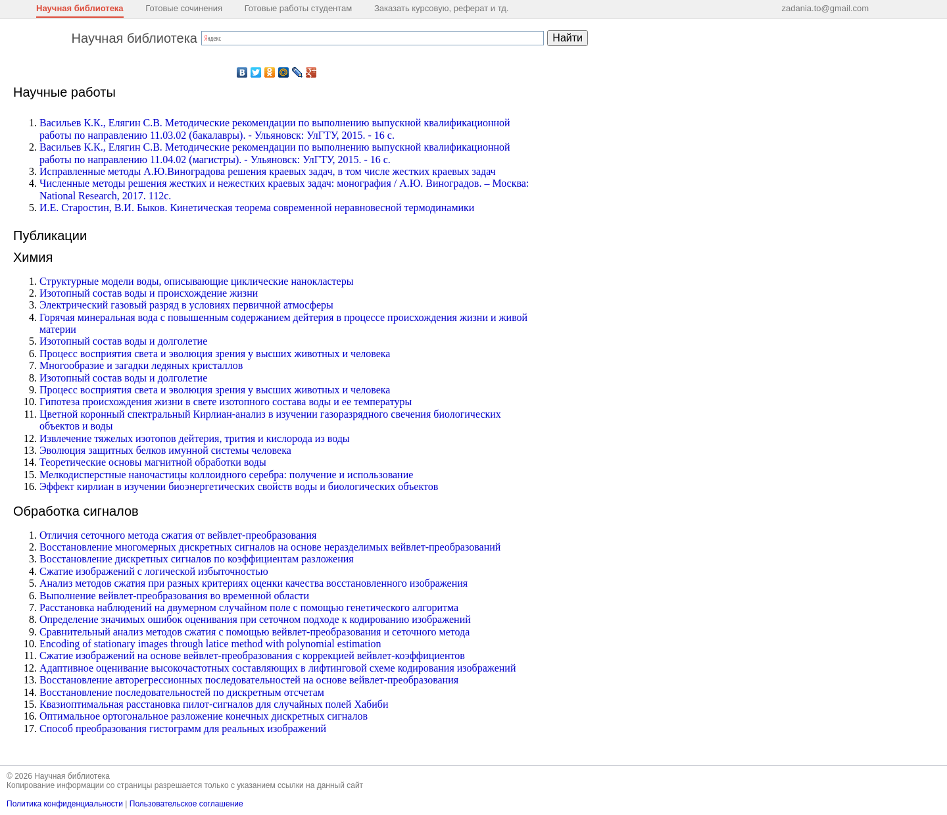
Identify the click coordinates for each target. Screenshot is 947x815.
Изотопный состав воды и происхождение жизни (148, 293)
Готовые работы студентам (298, 8)
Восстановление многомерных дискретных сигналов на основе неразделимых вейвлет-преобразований (269, 547)
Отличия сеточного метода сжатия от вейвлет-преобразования (177, 535)
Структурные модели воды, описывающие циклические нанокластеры (196, 281)
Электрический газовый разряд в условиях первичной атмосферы (186, 304)
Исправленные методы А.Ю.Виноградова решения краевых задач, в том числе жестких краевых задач (267, 171)
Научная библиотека (80, 8)
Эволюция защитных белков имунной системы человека (165, 450)
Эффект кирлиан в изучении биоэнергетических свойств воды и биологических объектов (238, 486)
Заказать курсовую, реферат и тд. (441, 8)
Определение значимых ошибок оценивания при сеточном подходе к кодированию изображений (255, 619)
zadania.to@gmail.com (825, 8)
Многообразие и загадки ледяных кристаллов (141, 365)
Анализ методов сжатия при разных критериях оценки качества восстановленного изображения (253, 583)
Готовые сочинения (183, 8)
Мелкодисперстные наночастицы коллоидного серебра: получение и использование (226, 474)
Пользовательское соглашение (186, 803)
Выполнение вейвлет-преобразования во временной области (174, 595)
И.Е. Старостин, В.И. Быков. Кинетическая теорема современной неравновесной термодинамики (256, 207)
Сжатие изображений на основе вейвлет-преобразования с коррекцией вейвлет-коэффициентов (252, 655)
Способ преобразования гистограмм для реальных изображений (182, 728)
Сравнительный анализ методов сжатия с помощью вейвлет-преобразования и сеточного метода (254, 631)
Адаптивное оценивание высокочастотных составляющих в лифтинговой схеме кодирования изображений (277, 668)
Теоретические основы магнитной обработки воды (152, 462)
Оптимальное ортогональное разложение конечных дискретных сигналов (203, 716)
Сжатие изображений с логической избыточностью (153, 571)
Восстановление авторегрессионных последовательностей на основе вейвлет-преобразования (248, 679)
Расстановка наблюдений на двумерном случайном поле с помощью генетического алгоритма (248, 607)
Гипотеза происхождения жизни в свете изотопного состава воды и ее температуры (225, 401)
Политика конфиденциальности (65, 803)
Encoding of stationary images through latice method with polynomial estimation (210, 643)
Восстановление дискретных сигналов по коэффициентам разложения (196, 558)
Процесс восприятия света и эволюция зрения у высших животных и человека (214, 353)
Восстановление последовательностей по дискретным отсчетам (181, 692)
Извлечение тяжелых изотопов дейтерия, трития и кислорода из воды (194, 438)
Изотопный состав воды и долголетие (123, 341)
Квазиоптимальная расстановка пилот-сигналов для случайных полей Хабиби (213, 704)
